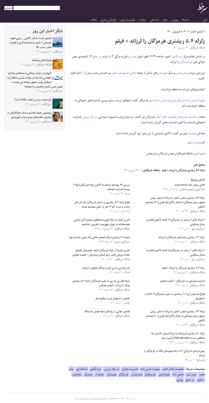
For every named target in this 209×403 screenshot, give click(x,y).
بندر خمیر (117, 73)
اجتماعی (154, 20)
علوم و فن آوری (127, 20)
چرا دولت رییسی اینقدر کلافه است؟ (32, 100)
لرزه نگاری (177, 56)
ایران (205, 20)
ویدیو (198, 142)
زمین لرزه (132, 56)
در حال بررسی (90, 117)
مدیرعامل (182, 117)
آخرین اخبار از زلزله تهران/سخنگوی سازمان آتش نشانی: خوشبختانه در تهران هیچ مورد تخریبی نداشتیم (101, 222)
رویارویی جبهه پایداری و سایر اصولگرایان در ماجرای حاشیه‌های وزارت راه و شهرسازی (29, 115)
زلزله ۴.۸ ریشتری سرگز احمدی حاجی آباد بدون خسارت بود (99, 237)
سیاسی (195, 20)
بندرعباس (181, 73)
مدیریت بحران (168, 100)
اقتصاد (185, 20)
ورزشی (174, 20)
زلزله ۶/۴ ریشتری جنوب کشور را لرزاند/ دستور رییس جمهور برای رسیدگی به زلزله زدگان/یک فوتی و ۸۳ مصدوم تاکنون (175, 202)
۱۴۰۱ (185, 31)
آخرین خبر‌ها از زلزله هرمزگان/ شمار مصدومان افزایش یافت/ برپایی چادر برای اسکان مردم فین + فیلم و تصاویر (101, 252)
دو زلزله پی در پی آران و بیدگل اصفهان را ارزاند (106, 268)
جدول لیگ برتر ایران (81, 398)
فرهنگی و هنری (108, 20)
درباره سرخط (102, 398)
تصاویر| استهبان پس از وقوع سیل (112, 298)
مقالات (93, 20)
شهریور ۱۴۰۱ (173, 31)
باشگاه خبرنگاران (150, 170)
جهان (165, 20)
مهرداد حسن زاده (195, 100)
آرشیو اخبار (196, 31)
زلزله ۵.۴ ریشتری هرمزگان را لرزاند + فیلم (183, 170)
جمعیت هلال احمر (165, 117)
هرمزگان (184, 62)
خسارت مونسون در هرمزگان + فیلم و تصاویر (182, 281)
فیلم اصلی (199, 153)
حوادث (142, 20)
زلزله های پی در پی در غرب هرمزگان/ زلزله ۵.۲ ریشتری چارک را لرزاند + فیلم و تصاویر (101, 283)
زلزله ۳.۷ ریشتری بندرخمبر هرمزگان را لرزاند (181, 237)
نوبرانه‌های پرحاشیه (41, 60)
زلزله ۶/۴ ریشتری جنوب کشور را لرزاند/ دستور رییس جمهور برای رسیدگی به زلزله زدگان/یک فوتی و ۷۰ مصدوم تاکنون (175, 316)
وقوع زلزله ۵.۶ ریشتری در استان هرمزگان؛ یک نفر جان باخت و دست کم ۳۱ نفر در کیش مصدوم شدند (102, 204)
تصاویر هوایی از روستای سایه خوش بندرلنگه (107, 311)
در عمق (96, 56)
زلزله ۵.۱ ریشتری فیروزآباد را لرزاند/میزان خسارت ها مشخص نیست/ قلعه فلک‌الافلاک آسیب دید (178, 335)
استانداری (154, 100)
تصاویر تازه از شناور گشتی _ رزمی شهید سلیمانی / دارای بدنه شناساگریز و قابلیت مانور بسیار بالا (30, 42)
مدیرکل (181, 100)
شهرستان (162, 73)
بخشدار (192, 133)
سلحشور (193, 117)
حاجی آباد (130, 73)
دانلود (190, 142)
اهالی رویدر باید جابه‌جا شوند (190, 185)
